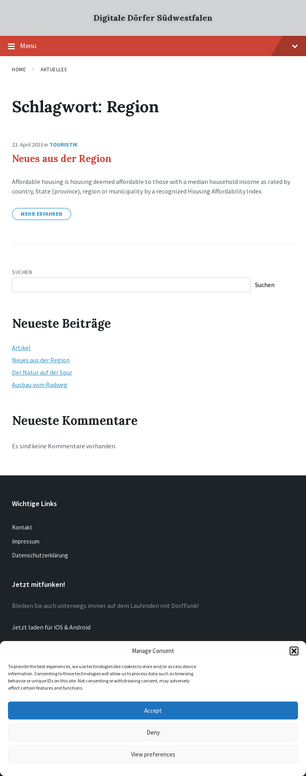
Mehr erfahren (42, 214)
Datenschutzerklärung (40, 555)
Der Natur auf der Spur (42, 372)
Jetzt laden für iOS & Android (51, 627)
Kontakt (22, 527)
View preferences (153, 754)
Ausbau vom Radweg (39, 385)
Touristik (63, 144)
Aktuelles (54, 69)
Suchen (22, 272)
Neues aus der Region (62, 158)
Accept (153, 710)
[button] (294, 651)
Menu (153, 46)
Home (19, 69)
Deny (153, 732)
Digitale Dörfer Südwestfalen (153, 18)
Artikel (21, 348)
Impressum (25, 541)
